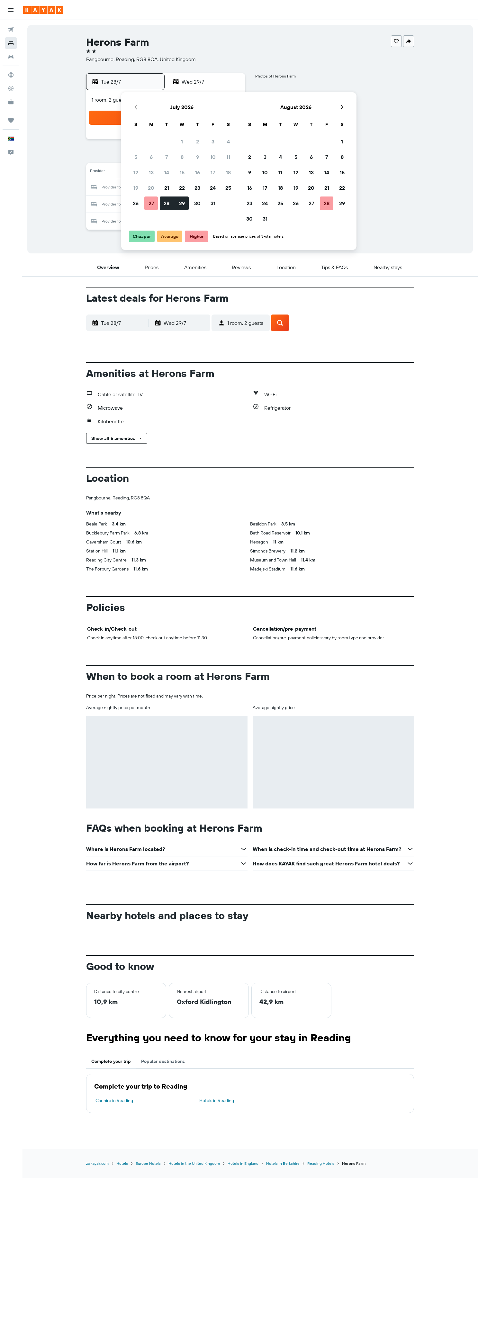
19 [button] (135, 188)
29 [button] (182, 203)
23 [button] (197, 188)
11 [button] (228, 157)
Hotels (122, 1163)
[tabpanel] (250, 1093)
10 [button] (213, 157)
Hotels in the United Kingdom (194, 1163)
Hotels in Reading (216, 1100)
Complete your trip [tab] (111, 1061)
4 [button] (228, 141)
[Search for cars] (11, 56)
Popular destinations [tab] (163, 1061)
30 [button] (197, 203)
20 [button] (151, 188)
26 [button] (136, 203)
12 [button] (135, 172)
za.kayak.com (97, 1163)
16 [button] (197, 172)
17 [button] (213, 172)
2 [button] (197, 141)
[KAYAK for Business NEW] (11, 102)
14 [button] (166, 172)
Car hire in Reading (114, 1100)
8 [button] (182, 157)
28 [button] (166, 203)
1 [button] (182, 141)
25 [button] (228, 188)
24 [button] (213, 188)
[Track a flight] (11, 88)
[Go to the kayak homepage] (43, 10)
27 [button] (151, 203)
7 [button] (166, 157)
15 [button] (182, 172)
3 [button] (213, 141)
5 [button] (135, 157)
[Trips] (11, 120)
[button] (11, 10)
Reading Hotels (320, 1163)
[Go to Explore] (11, 74)
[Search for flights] (11, 29)
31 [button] (213, 203)
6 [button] (151, 157)
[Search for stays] (11, 43)
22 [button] (182, 188)
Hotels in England (243, 1163)
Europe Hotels (148, 1163)
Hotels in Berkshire (283, 1163)
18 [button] (228, 172)
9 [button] (197, 157)
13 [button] (151, 172)
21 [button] (166, 188)
